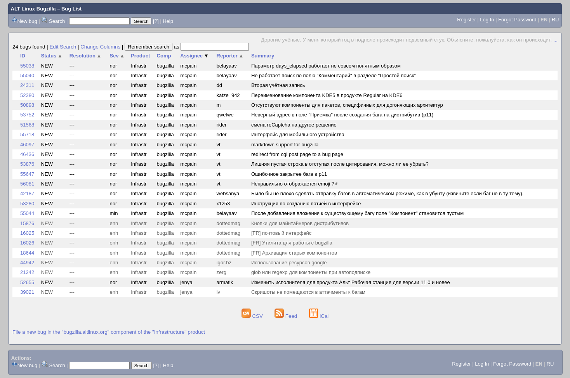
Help (168, 21)
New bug (27, 21)
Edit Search (62, 47)
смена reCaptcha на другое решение (294, 125)
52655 (27, 282)
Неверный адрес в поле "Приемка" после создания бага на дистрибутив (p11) (342, 115)
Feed (287, 316)
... (555, 40)
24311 (27, 85)
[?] (155, 21)
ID (22, 56)
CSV (253, 316)
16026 (27, 243)
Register (466, 20)
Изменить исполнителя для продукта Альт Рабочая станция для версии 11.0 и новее (350, 282)
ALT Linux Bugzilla (33, 9)
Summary (262, 56)
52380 (27, 95)
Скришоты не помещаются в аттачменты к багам (308, 292)
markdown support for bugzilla (284, 144)
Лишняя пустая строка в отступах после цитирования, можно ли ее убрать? (340, 164)
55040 (27, 75)
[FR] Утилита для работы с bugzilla (291, 243)
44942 (27, 262)
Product (140, 56)
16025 (27, 233)
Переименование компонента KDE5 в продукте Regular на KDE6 (327, 95)
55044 (27, 213)
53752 (27, 115)
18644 (27, 253)
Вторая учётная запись (278, 85)
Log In (487, 20)
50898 (27, 105)
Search (57, 21)
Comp (164, 56)
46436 (27, 154)
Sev (117, 56)
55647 (27, 174)
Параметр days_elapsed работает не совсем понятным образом (326, 66)
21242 (27, 272)
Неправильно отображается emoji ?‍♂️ (294, 184)
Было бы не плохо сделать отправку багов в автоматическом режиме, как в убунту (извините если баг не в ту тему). (387, 193)
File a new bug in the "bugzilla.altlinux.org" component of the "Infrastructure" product (108, 332)
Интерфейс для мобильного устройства (297, 134)
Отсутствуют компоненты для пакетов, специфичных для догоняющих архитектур (347, 105)
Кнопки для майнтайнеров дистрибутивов (300, 223)
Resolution (86, 56)
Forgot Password (517, 20)
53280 (27, 203)
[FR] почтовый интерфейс (281, 233)
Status (52, 56)
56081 (27, 184)
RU (555, 20)
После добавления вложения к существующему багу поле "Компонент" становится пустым (357, 213)
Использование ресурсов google (289, 262)
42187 (27, 193)
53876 (27, 164)
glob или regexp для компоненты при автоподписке (310, 272)
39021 (27, 292)
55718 (27, 134)
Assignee (194, 56)
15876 (27, 223)
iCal (319, 316)
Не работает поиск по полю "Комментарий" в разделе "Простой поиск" (333, 75)
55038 (27, 66)
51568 (27, 125)
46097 (27, 144)
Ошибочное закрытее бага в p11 (289, 174)
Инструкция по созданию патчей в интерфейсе (306, 203)
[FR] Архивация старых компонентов (294, 253)
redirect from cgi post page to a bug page (297, 154)
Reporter (230, 56)
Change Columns (100, 47)
